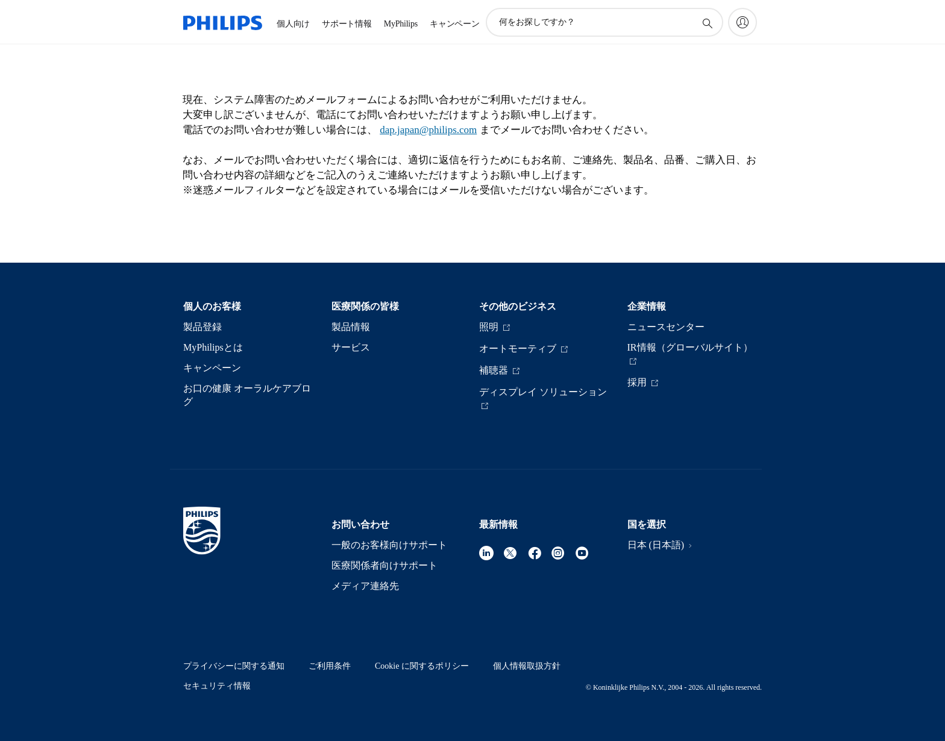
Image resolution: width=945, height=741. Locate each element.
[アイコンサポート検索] (707, 23)
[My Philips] (742, 22)
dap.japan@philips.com (428, 130)
